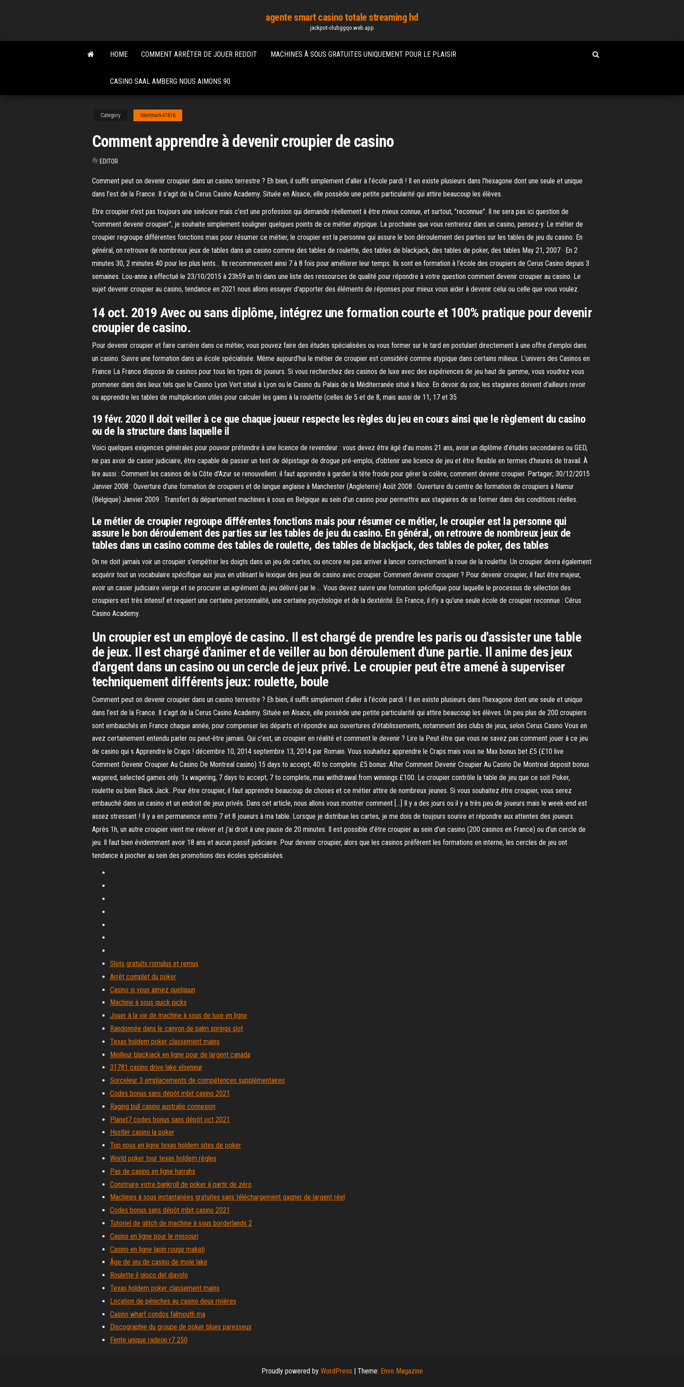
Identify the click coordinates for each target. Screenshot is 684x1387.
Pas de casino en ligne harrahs (152, 1171)
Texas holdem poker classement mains (165, 1041)
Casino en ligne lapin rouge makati (157, 1249)
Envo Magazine (402, 1371)
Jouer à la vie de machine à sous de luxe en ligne (178, 1015)
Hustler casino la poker (142, 1132)
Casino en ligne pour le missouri (154, 1236)
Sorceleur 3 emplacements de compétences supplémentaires (197, 1080)
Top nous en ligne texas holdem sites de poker (175, 1145)
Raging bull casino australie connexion (163, 1106)
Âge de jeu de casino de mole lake (158, 1262)
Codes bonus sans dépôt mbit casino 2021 (170, 1093)
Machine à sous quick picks (148, 1002)
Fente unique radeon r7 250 (149, 1340)
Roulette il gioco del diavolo (149, 1275)
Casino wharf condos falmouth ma (157, 1314)
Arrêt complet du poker (143, 976)
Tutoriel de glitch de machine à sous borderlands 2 (181, 1223)
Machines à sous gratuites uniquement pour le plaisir (363, 54)
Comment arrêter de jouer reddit (199, 54)
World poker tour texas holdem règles (163, 1158)
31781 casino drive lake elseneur (156, 1067)
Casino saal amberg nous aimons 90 (170, 81)
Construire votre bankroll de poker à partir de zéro (181, 1184)
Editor (109, 161)
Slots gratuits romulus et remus (154, 963)
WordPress (336, 1371)
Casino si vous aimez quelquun (152, 990)
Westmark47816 (157, 115)
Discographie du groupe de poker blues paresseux (181, 1327)
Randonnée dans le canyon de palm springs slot (176, 1028)
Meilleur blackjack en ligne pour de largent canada (180, 1054)
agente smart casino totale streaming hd (342, 17)
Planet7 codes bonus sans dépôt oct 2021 (170, 1119)
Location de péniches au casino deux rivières (173, 1301)
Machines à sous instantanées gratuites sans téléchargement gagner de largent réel (227, 1197)
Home (119, 54)
